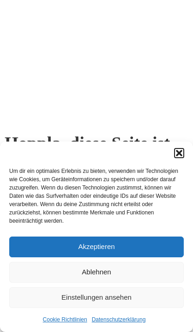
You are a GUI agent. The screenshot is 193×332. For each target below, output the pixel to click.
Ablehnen (96, 272)
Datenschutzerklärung (119, 319)
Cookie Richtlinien (65, 319)
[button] (179, 153)
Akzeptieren (96, 246)
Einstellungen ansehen (96, 297)
